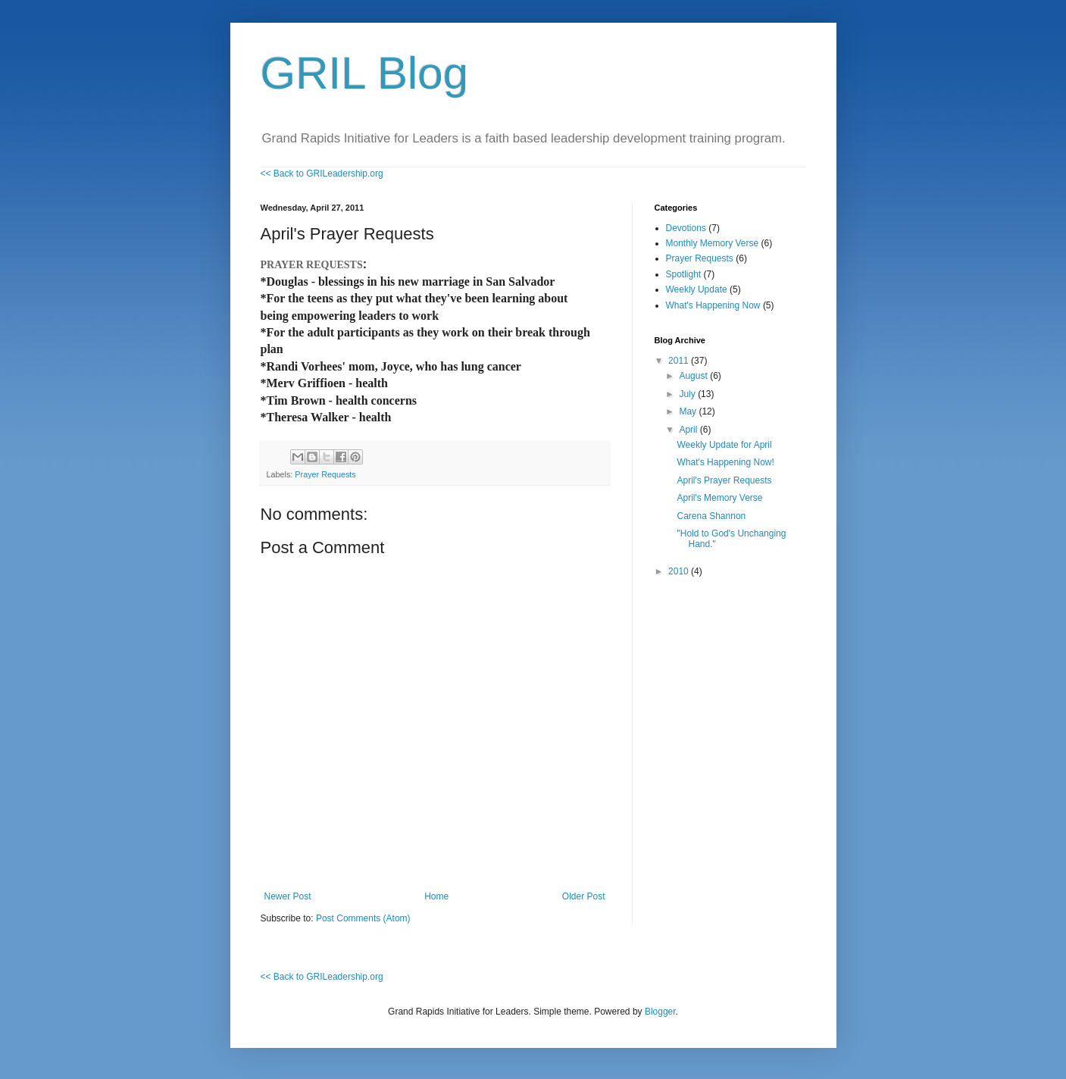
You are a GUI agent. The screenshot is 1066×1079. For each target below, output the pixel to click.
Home (436, 896)
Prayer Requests (325, 474)
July (688, 394)
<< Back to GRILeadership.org (322, 173)
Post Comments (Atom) (363, 918)
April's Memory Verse (719, 498)
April (689, 429)
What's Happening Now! (725, 462)
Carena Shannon (711, 516)
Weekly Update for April (724, 444)
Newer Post (287, 896)
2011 (679, 360)
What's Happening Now (713, 305)
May (689, 411)
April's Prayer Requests (724, 480)
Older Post (583, 896)
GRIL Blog (365, 73)
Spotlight (684, 274)
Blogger (660, 1011)
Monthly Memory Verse (712, 243)
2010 (679, 571)
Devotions (686, 228)
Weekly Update (696, 289)
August (694, 376)
